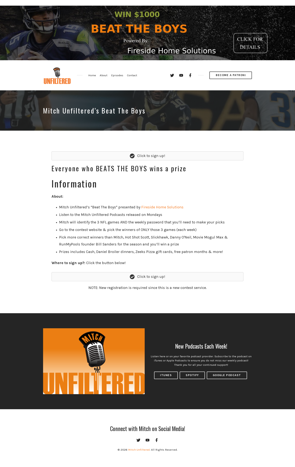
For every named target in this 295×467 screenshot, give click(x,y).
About (103, 75)
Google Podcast (227, 375)
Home (92, 75)
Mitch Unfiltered (139, 449)
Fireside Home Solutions (162, 207)
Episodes (117, 75)
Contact (132, 75)
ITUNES (166, 375)
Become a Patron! (231, 75)
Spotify (192, 375)
